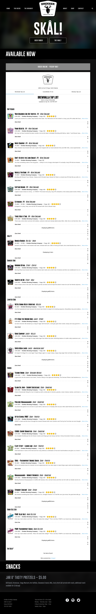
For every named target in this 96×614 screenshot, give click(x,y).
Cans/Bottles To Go (48, 91)
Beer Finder (39, 40)
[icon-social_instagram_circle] (73, 600)
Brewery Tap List (76, 91)
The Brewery (28, 8)
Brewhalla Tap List (20, 91)
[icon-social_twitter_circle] (78, 600)
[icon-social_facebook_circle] (68, 600)
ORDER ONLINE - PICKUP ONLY (48, 67)
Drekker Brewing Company (30, 116)
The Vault (57, 40)
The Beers (17, 8)
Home (8, 8)
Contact (81, 8)
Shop (72, 8)
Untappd (53, 558)
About (65, 8)
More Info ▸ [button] (85, 118)
